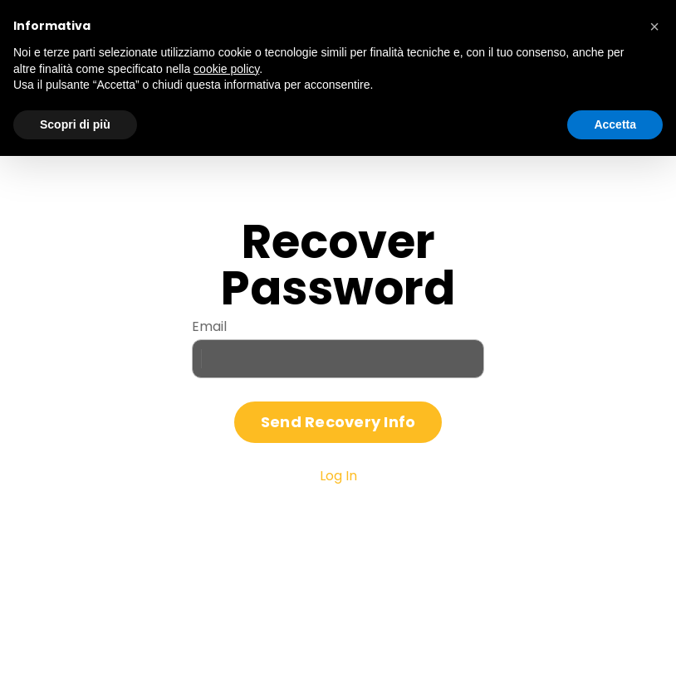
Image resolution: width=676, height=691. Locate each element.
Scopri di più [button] (75, 124)
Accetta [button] (615, 124)
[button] (654, 26)
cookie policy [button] (226, 68)
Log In (338, 475)
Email (209, 326)
